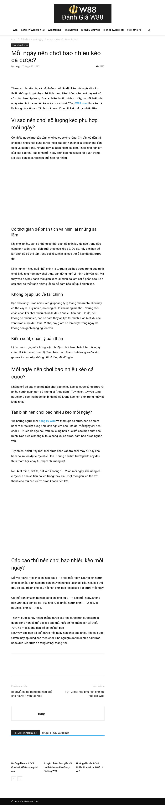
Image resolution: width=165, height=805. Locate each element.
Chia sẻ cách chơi (113, 29)
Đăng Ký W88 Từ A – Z (33, 29)
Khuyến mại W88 (90, 29)
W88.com (81, 103)
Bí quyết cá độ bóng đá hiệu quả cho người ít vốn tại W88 (31, 694)
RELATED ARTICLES (26, 732)
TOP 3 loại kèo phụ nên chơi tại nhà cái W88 (85, 694)
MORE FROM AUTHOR (55, 732)
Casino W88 (71, 29)
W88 (15, 29)
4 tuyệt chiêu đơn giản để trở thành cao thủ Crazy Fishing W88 (58, 767)
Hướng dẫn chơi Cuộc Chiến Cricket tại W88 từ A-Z (89, 767)
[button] (149, 30)
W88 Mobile (54, 29)
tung (17, 66)
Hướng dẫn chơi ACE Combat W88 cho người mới (24, 767)
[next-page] (20, 778)
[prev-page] (13, 778)
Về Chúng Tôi (134, 29)
